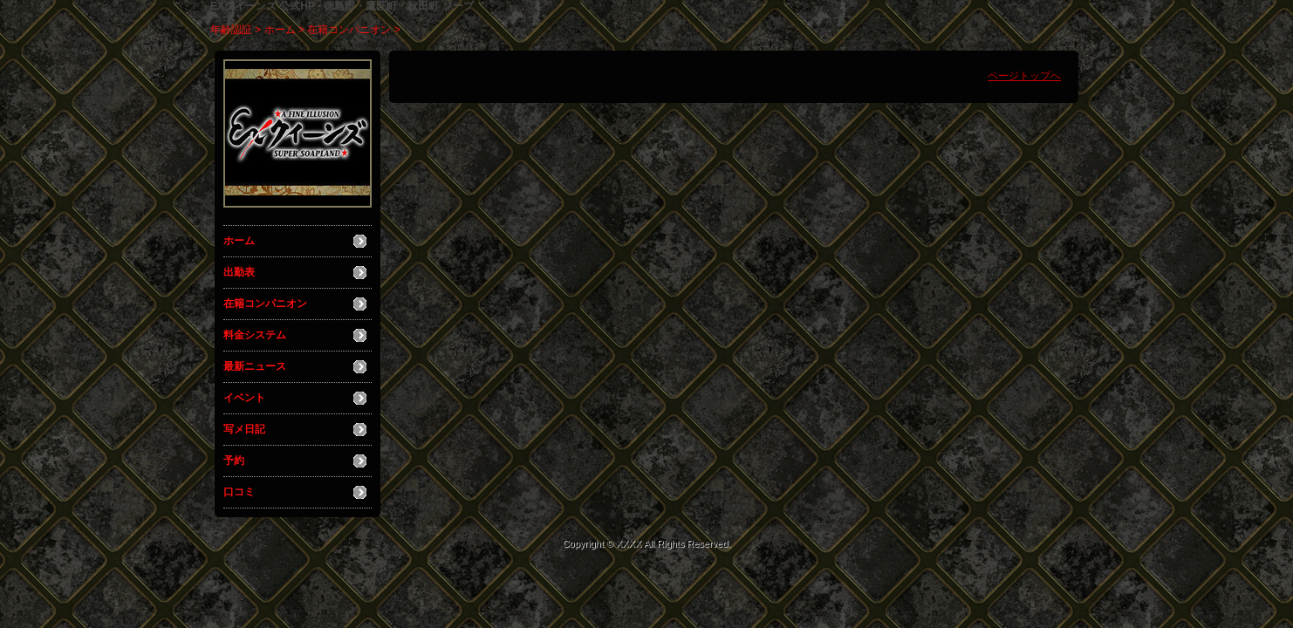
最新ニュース (254, 366)
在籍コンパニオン (349, 30)
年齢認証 (231, 30)
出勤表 (239, 272)
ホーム (280, 30)
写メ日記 (244, 429)
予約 (233, 460)
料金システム (254, 335)
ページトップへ (1024, 76)
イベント (244, 398)
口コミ (239, 492)
